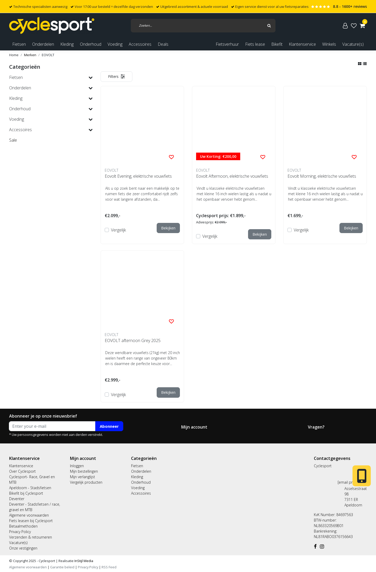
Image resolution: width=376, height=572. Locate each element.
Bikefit (277, 44)
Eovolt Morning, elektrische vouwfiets (321, 176)
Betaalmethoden (23, 526)
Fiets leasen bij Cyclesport (31, 520)
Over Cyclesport (22, 471)
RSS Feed (109, 567)
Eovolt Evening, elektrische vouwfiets (138, 176)
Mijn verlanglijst (82, 476)
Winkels (329, 44)
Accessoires (141, 493)
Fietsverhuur (227, 44)
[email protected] (352, 482)
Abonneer (109, 426)
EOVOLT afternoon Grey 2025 (133, 340)
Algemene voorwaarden (29, 515)
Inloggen (77, 465)
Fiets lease (255, 44)
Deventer (16, 498)
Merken (30, 55)
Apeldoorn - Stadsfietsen (30, 487)
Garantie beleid (62, 567)
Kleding (137, 476)
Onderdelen (141, 471)
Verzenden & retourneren (30, 537)
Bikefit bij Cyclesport (26, 493)
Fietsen (137, 465)
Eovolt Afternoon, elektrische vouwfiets (232, 176)
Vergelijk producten (86, 482)
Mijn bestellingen (84, 471)
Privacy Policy (20, 531)
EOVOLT (48, 55)
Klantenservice (302, 44)
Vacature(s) (353, 44)
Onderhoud (141, 482)
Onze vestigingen (23, 548)
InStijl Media (83, 560)
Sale (13, 140)
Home (14, 55)
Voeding (138, 487)
